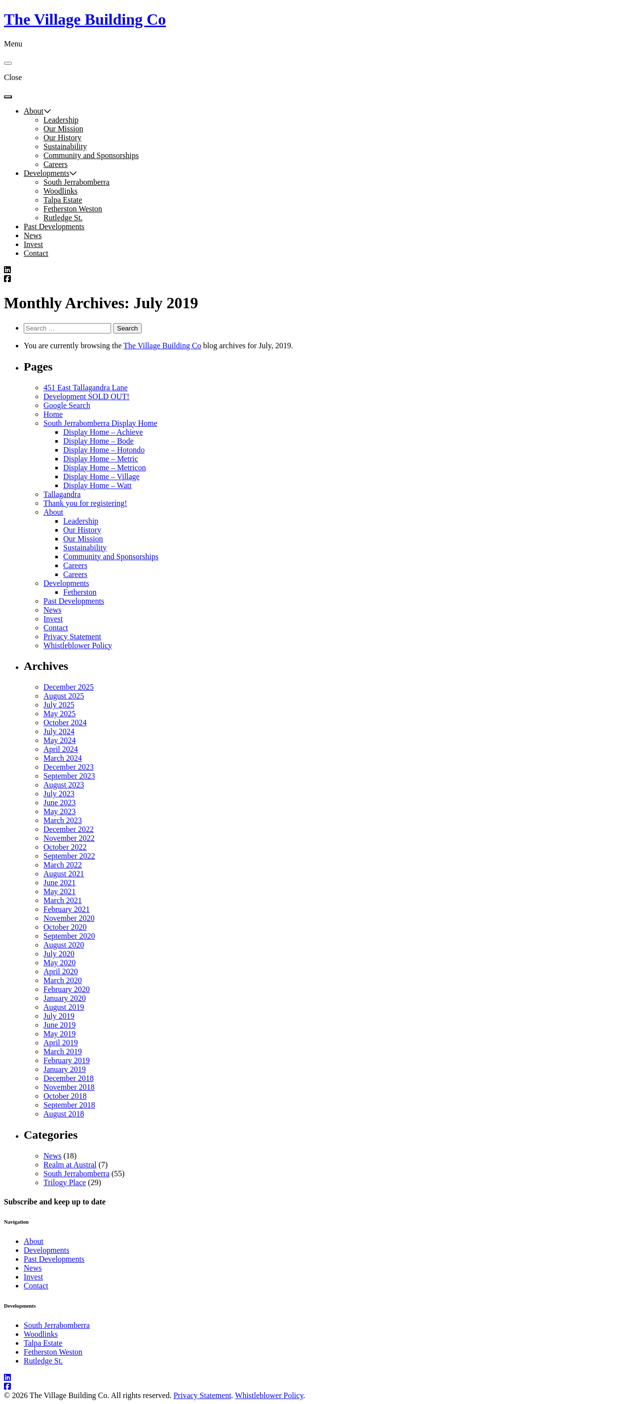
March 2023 (62, 820)
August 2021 (63, 873)
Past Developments (54, 226)
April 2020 (60, 971)
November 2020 (69, 918)
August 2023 (63, 785)
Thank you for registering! (85, 503)
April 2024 (60, 749)
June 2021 (59, 882)
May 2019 (59, 1034)
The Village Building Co (85, 19)
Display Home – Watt (97, 485)
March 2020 (62, 980)
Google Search (66, 405)
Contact (36, 253)
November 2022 (69, 838)
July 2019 (59, 1016)
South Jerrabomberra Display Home (100, 423)
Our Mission (63, 128)
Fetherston (80, 592)
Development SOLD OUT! (86, 396)
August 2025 (63, 696)
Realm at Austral (70, 1164)
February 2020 (66, 989)
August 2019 (63, 1007)
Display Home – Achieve (103, 432)
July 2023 (59, 793)
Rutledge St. (62, 217)
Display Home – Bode (98, 441)
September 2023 (69, 776)
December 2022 (68, 829)
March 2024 (62, 758)
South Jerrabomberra (76, 182)
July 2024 (59, 731)
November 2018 (69, 1087)
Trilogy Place (64, 1182)
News (32, 235)
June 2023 (59, 802)
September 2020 (69, 936)
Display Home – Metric (100, 458)
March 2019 (62, 1051)
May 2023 (59, 811)
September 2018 (69, 1105)
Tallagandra (61, 494)
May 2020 (59, 962)
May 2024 (59, 740)
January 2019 (64, 1069)
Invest (33, 244)
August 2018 (63, 1114)
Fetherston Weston (72, 209)
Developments (46, 173)
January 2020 (64, 998)
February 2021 (66, 909)
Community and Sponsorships (91, 155)
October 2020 (65, 927)
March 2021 (62, 900)
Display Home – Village (101, 476)
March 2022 (62, 865)
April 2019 (60, 1042)
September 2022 (69, 856)
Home (53, 414)
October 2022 (65, 847)
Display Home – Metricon (104, 467)
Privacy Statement (72, 636)
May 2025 (59, 713)
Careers (55, 164)
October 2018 (65, 1096)
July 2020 (59, 954)
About (33, 111)
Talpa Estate (62, 200)
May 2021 (59, 891)
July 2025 (59, 705)
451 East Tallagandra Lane (85, 387)
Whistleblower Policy (77, 645)
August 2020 (63, 945)
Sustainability (65, 146)
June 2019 (59, 1025)
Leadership (61, 120)
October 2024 (65, 722)
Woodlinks (60, 191)
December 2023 (68, 767)
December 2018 (68, 1078)
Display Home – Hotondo (104, 450)
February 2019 (66, 1060)
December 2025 (68, 687)
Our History (62, 137)
